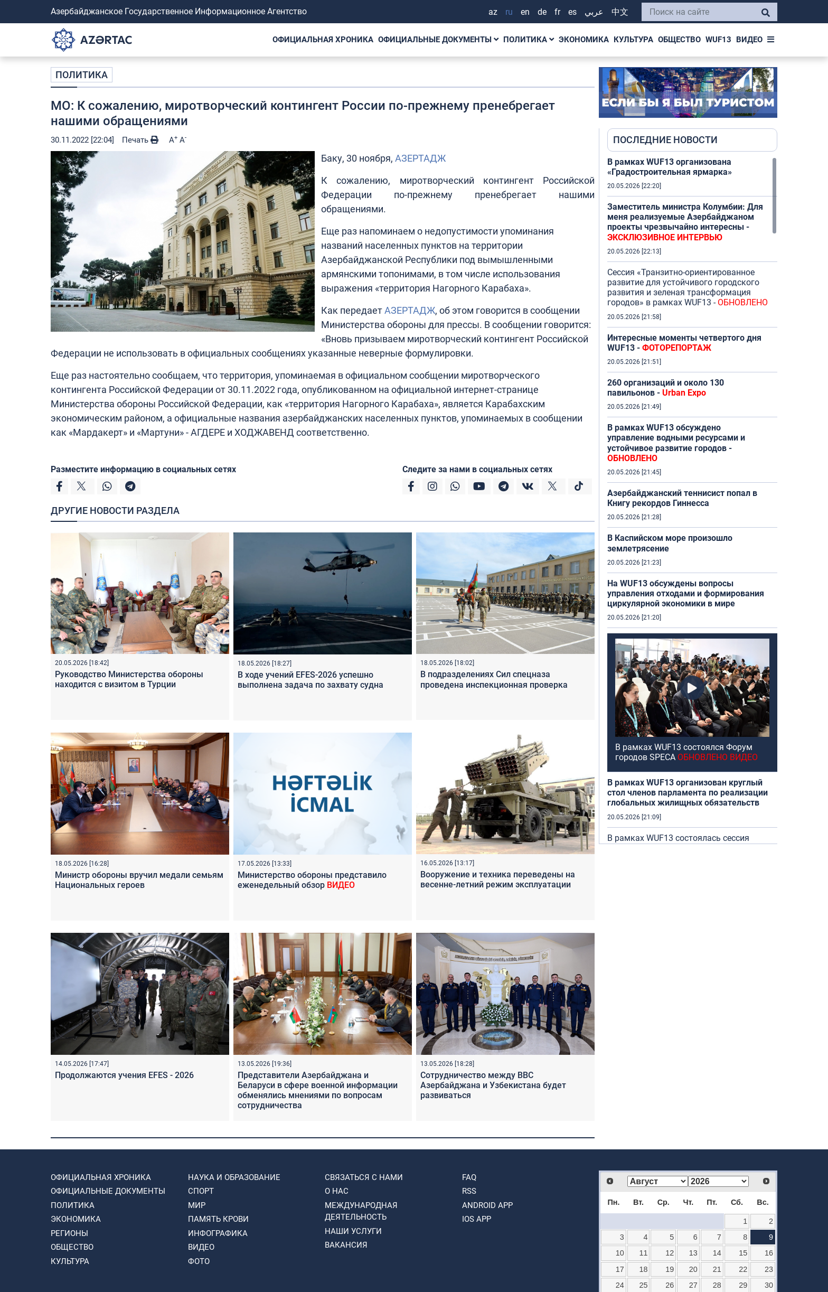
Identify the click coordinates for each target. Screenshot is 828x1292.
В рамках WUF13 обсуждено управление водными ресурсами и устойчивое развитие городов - (676, 443)
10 (620, 1253)
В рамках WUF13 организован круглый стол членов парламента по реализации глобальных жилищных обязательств (687, 793)
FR (557, 12)
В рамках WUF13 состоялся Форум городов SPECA (686, 752)
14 (717, 1253)
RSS (469, 1191)
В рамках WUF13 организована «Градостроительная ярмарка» (669, 167)
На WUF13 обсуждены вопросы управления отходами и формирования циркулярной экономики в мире (685, 593)
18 (643, 1269)
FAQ (469, 1177)
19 (669, 1269)
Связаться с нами (364, 1177)
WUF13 (718, 39)
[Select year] (718, 1181)
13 (693, 1253)
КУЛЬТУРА (633, 39)
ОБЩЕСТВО (679, 39)
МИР (196, 1205)
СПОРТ (201, 1191)
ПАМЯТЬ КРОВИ (218, 1219)
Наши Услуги (353, 1231)
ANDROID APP (487, 1205)
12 (669, 1253)
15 (743, 1253)
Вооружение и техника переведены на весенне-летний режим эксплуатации (497, 879)
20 (693, 1269)
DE (542, 12)
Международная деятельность (361, 1211)
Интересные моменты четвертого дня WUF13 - (684, 343)
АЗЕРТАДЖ (420, 158)
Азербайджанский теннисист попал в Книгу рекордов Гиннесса (682, 498)
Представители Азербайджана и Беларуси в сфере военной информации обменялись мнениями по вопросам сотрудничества (318, 1090)
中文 (619, 12)
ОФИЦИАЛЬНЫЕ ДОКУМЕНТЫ (438, 39)
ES (572, 12)
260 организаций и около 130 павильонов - (665, 388)
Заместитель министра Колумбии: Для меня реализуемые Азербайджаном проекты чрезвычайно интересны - (685, 222)
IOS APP (476, 1219)
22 (743, 1269)
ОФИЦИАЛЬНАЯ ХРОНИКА (322, 39)
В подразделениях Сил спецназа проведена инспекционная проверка (494, 679)
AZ (492, 12)
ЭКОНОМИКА (584, 39)
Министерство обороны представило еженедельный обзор (312, 880)
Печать (140, 140)
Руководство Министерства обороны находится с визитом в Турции (129, 679)
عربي (594, 12)
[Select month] (657, 1181)
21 (717, 1269)
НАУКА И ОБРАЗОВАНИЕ (234, 1177)
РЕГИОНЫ (69, 1233)
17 (620, 1269)
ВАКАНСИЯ (346, 1245)
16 (769, 1253)
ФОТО (199, 1261)
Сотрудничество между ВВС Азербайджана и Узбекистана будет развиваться (493, 1085)
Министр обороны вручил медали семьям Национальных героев (139, 880)
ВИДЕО (749, 39)
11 (643, 1253)
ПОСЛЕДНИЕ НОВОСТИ (665, 139)
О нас (337, 1191)
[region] (692, 500)
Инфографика (218, 1233)
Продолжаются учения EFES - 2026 (124, 1075)
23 (769, 1269)
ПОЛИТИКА (528, 39)
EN (525, 12)
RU (509, 12)
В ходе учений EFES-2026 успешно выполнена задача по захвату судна (310, 680)
